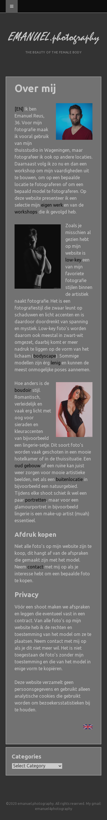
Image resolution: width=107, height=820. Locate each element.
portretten (35, 499)
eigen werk (52, 205)
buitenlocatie (69, 479)
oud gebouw (27, 465)
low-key (73, 259)
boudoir (23, 390)
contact (35, 566)
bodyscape (44, 355)
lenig (55, 362)
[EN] (19, 108)
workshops (26, 211)
